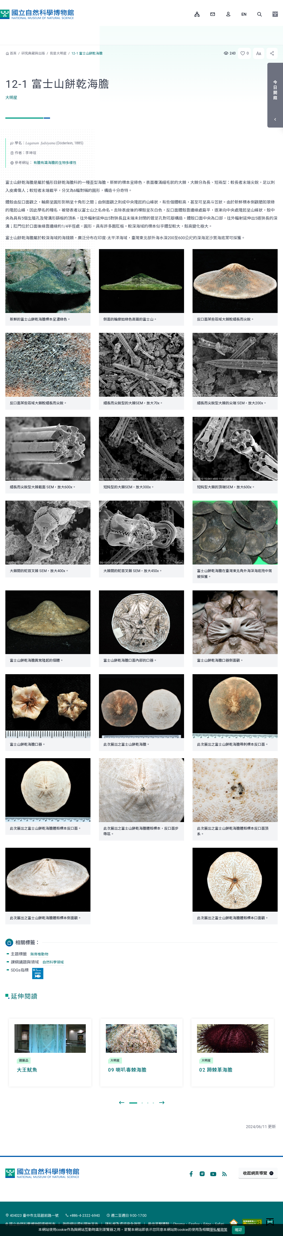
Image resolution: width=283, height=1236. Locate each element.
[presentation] (121, 1102)
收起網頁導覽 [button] (255, 1173)
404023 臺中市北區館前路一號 (32, 1215)
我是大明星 (58, 53)
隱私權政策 (218, 1230)
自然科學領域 (53, 962)
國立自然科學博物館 (37, 14)
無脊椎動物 (39, 954)
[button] (259, 14)
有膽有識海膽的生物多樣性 (55, 163)
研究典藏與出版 (33, 53)
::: (188, 14)
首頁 (13, 53)
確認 (238, 1230)
